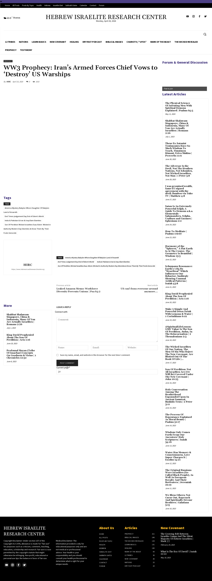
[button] (204, 34)
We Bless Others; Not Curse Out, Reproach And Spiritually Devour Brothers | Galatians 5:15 (178, 500)
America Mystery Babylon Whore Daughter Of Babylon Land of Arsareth (92, 257)
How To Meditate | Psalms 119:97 (176, 232)
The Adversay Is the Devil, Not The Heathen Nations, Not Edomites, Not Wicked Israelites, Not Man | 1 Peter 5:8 (179, 171)
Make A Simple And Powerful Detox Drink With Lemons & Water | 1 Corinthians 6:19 (179, 313)
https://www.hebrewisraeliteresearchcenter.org (27, 269)
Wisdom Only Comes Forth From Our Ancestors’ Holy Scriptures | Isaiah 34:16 (177, 437)
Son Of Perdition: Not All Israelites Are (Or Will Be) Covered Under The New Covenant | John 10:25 (179, 374)
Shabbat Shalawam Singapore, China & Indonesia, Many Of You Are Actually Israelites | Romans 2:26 (21, 319)
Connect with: (61, 312)
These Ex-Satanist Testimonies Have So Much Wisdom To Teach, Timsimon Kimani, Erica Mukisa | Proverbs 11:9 (178, 149)
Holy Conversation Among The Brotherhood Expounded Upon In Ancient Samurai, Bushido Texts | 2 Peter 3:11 (178, 397)
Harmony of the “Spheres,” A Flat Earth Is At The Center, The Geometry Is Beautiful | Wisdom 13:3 (179, 251)
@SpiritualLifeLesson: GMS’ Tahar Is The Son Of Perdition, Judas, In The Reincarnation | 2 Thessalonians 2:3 (178, 331)
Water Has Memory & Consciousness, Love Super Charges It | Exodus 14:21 (178, 456)
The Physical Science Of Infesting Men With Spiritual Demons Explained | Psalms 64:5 (179, 107)
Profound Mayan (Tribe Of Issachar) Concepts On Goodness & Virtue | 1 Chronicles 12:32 (21, 354)
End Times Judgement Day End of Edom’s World (24, 216)
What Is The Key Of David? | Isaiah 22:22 (179, 553)
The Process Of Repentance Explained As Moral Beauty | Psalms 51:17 (178, 418)
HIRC (8, 81)
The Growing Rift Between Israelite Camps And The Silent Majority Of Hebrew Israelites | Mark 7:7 (177, 538)
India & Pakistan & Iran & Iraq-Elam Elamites (23, 220)
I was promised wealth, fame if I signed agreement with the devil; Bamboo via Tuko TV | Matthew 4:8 (179, 191)
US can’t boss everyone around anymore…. (139, 290)
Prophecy (8, 61)
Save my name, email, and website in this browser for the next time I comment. (95, 355)
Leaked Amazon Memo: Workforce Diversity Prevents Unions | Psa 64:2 (78, 290)
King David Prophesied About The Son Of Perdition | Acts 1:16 (20, 337)
